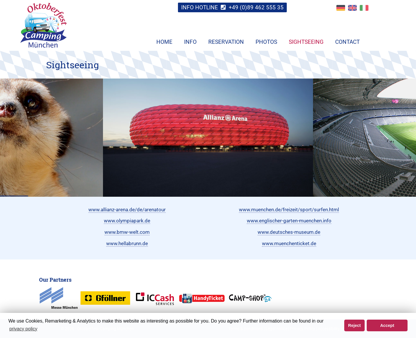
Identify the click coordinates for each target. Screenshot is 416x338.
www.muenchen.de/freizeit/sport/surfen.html (289, 209)
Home (164, 42)
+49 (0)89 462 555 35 (256, 7)
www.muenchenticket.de (289, 243)
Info (190, 42)
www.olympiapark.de (127, 221)
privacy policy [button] (23, 328)
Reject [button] (354, 325)
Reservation (226, 42)
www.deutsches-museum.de (289, 232)
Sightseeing (306, 42)
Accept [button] (387, 325)
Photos (266, 42)
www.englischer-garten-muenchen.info (289, 221)
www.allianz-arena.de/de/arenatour (127, 209)
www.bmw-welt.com (127, 232)
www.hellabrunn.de (127, 243)
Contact (347, 42)
